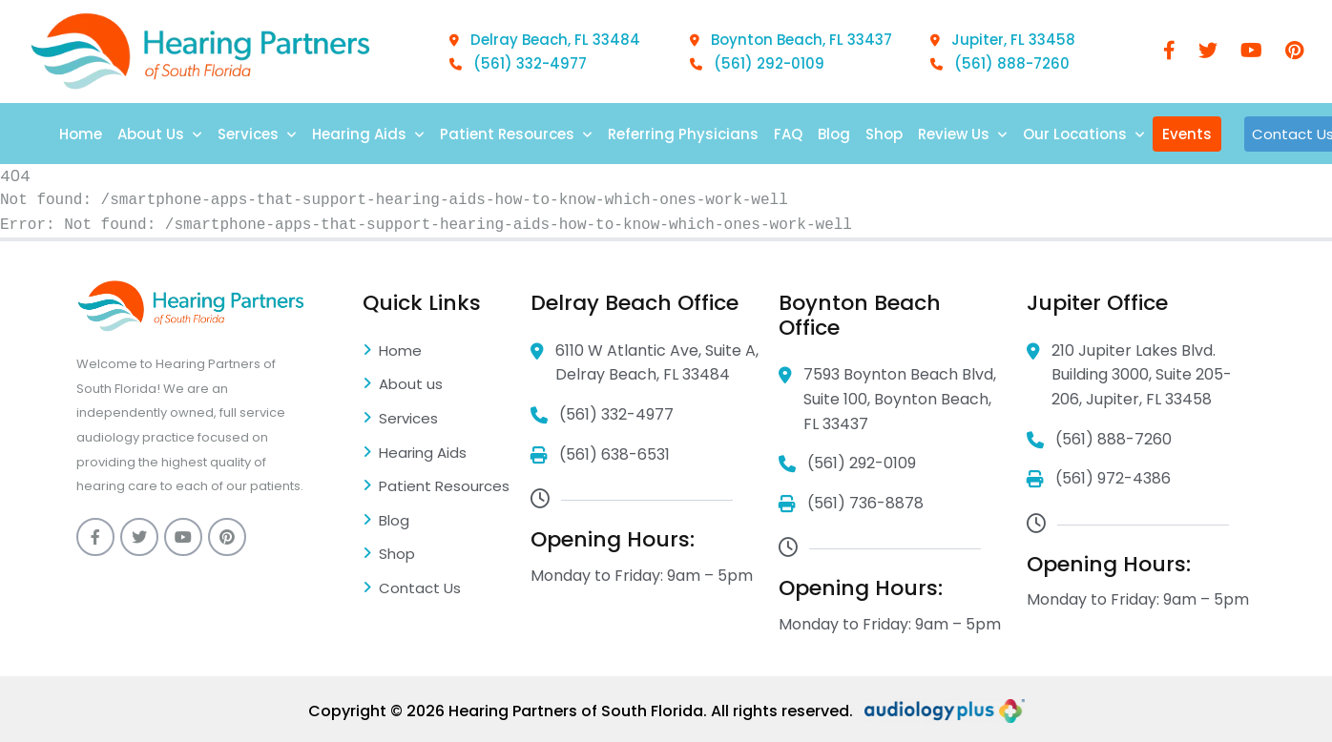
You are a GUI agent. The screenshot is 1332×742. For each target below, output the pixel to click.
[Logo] (200, 51)
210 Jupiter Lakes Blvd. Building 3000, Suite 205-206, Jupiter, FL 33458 (1129, 376)
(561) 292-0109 (757, 63)
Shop (884, 134)
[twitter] (1208, 51)
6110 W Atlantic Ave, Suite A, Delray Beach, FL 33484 (645, 363)
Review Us (963, 134)
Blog (834, 134)
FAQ (788, 134)
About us (403, 385)
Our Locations (1084, 134)
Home (80, 134)
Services (257, 134)
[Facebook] (1169, 51)
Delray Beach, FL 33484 (544, 40)
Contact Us (412, 589)
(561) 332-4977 (518, 63)
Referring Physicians (683, 134)
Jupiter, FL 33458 (1002, 40)
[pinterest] (1294, 51)
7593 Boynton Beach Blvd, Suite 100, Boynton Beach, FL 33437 (887, 399)
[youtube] (1251, 51)
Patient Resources (516, 134)
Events (1187, 134)
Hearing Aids (368, 134)
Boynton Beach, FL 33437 (791, 40)
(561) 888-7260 (1000, 63)
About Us (159, 134)
